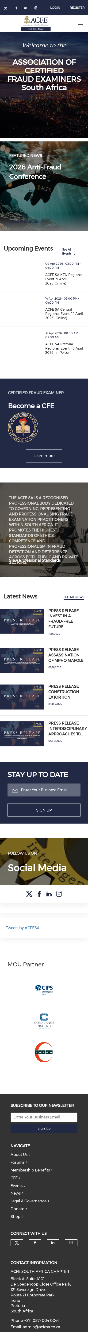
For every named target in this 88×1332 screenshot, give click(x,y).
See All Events (67, 251)
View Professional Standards (35, 560)
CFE (14, 1187)
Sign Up (44, 810)
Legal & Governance (28, 1210)
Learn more (44, 456)
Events (17, 1195)
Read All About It (25, 221)
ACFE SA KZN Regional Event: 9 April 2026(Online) (64, 279)
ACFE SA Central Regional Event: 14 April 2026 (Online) (64, 313)
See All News (74, 597)
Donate (17, 1218)
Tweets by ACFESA (23, 937)
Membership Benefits (30, 1179)
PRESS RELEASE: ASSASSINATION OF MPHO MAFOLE (65, 655)
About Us (19, 1164)
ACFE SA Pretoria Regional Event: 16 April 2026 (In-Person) (64, 348)
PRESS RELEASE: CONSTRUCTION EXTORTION (63, 692)
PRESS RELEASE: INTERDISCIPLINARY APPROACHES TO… (67, 728)
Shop (15, 1226)
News (16, 1202)
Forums (17, 1172)
